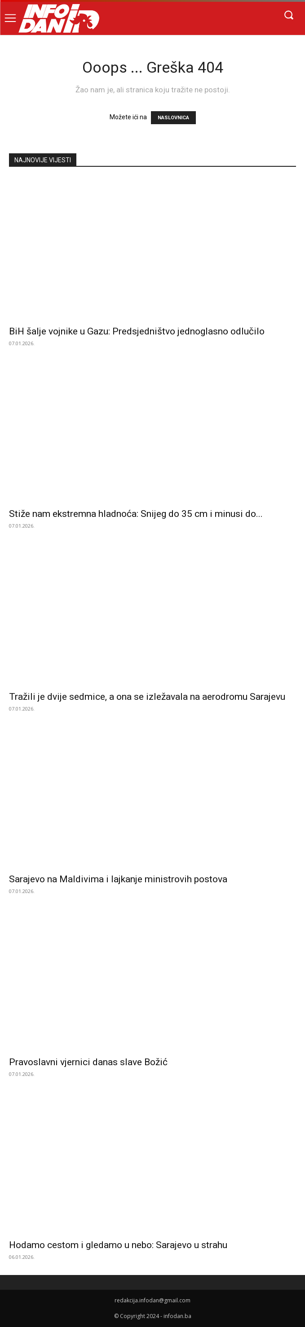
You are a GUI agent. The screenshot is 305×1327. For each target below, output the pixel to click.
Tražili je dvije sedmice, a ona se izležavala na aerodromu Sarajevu (147, 696)
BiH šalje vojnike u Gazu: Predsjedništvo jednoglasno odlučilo (137, 331)
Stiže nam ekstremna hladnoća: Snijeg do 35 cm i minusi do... (136, 513)
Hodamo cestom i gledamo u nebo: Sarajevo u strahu (118, 1245)
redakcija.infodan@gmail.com (152, 1300)
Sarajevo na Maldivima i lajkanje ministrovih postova (118, 879)
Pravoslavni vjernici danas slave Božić (88, 1062)
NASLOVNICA (173, 118)
